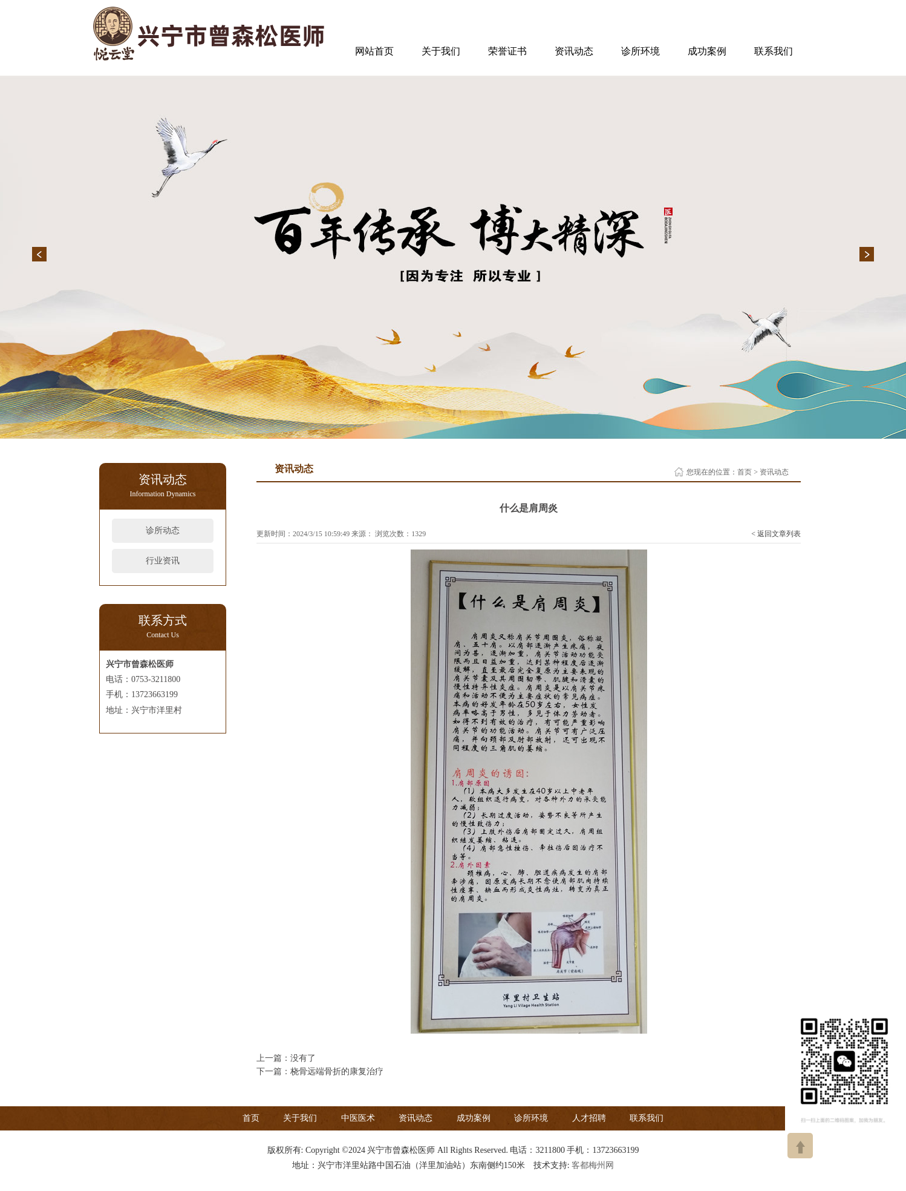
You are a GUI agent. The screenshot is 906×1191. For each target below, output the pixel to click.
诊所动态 (163, 530)
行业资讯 (163, 560)
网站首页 (374, 51)
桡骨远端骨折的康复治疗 (336, 1071)
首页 (744, 472)
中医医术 (358, 1118)
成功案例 (707, 51)
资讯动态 (574, 51)
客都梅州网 (593, 1165)
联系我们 (773, 51)
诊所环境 (640, 51)
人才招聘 (589, 1118)
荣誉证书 (507, 51)
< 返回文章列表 (776, 534)
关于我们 (441, 51)
